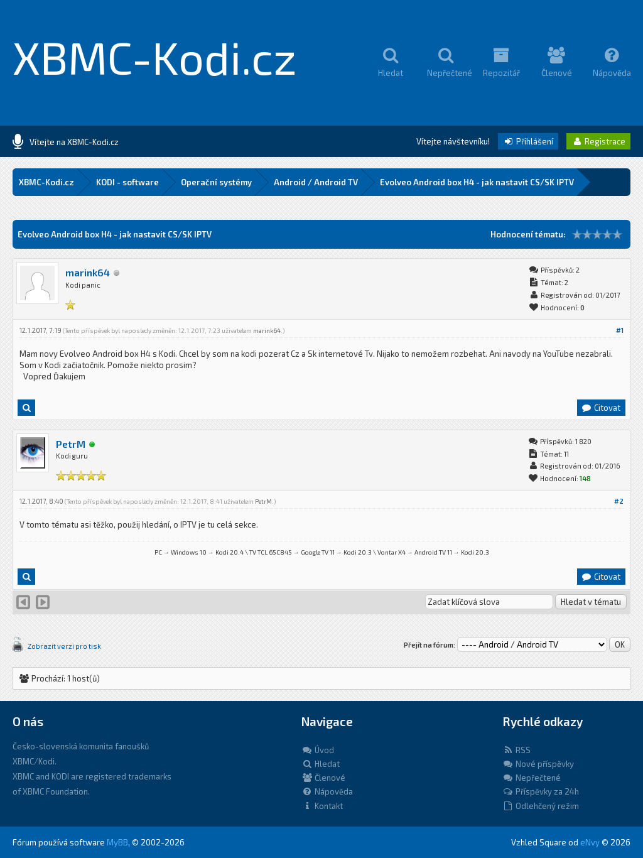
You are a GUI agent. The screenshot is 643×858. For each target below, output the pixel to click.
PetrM (70, 444)
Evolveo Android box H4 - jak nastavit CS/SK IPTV (477, 182)
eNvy (590, 842)
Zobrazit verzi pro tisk (64, 646)
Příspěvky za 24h (540, 791)
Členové (323, 778)
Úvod (317, 750)
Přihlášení (528, 141)
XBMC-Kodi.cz (155, 57)
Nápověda (327, 791)
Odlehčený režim (540, 806)
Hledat (320, 764)
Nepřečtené (531, 778)
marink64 (87, 272)
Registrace (598, 141)
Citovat (600, 408)
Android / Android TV (316, 182)
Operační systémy (216, 182)
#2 (619, 501)
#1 (620, 330)
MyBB (117, 842)
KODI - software (127, 182)
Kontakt (322, 806)
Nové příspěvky (538, 764)
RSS (516, 750)
